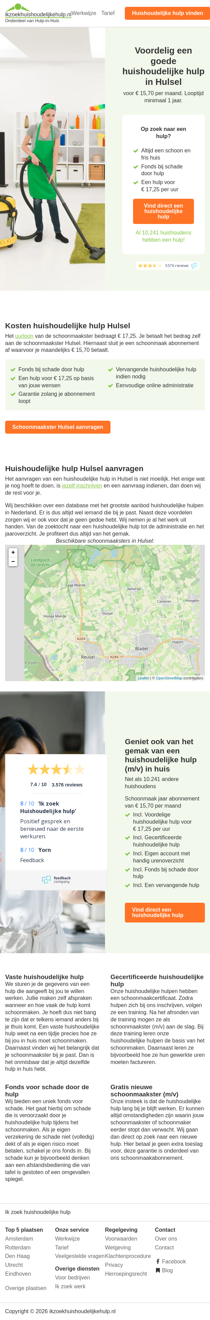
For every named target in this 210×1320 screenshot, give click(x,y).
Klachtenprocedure (128, 1256)
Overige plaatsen (26, 1288)
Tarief (108, 13)
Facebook (173, 1261)
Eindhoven (18, 1274)
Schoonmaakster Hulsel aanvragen (57, 427)
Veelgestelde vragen (80, 1256)
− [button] (13, 562)
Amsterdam (19, 1239)
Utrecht (14, 1265)
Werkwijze (83, 13)
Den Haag (17, 1256)
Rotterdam (18, 1247)
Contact (164, 1247)
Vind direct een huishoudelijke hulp (163, 211)
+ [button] (13, 553)
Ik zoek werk (70, 1286)
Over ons (166, 1239)
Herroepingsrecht (126, 1274)
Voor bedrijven (72, 1277)
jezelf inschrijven (82, 486)
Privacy (114, 1265)
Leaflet (143, 678)
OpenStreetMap (169, 678)
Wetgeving (118, 1247)
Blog (166, 1270)
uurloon (24, 336)
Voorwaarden (121, 1239)
